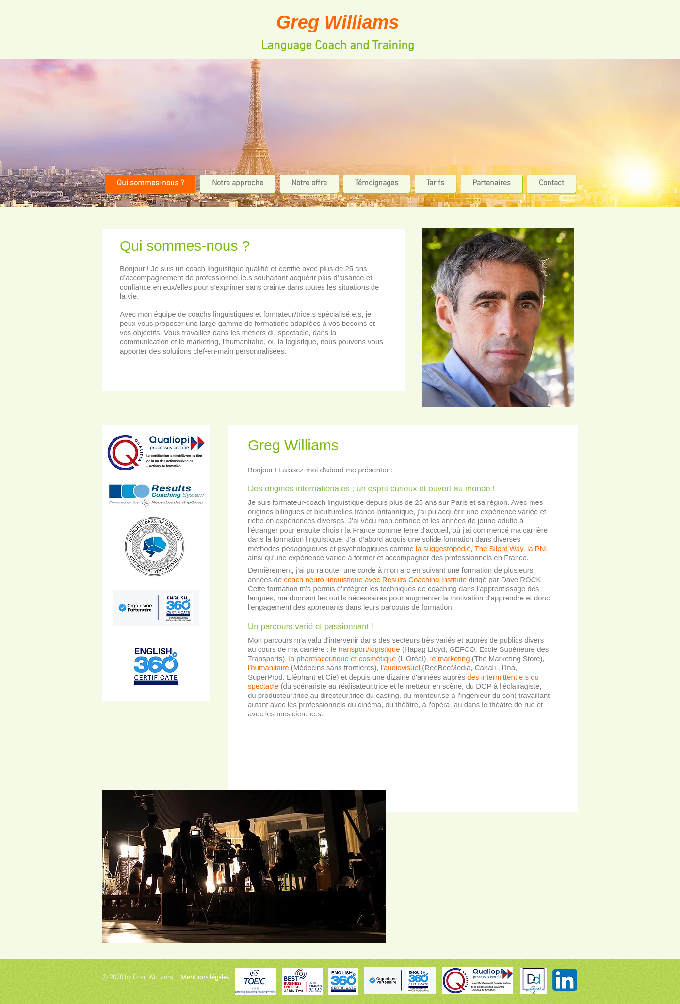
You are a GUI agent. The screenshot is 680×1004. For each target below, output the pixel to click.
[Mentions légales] (204, 977)
